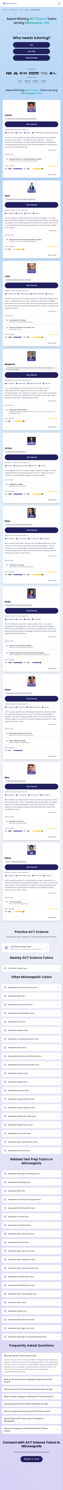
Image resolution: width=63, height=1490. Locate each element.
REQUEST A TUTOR (31, 1459)
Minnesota (14, 10)
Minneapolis (24, 10)
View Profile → (53, 175)
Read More (53, 150)
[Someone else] (31, 58)
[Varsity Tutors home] (10, 3)
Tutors (5, 10)
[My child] (31, 51)
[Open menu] (59, 3)
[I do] (31, 45)
